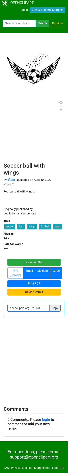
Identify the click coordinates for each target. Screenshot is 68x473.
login (46, 419)
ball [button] (21, 226)
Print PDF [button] (34, 283)
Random (57, 23)
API (62, 468)
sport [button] (58, 226)
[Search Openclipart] (19, 23)
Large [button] (56, 270)
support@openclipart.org (34, 457)
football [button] (45, 226)
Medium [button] (42, 270)
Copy (55, 308)
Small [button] (29, 270)
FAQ (6, 468)
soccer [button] (10, 226)
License (27, 468)
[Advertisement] (34, 131)
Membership (42, 468)
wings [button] (31, 226)
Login (24, 10)
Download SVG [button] (34, 262)
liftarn (11, 180)
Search (42, 23)
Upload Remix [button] (34, 292)
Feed (55, 468)
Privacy (15, 468)
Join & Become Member (47, 10)
